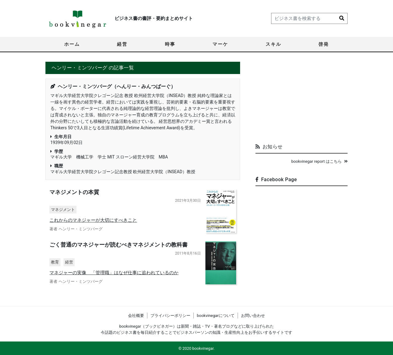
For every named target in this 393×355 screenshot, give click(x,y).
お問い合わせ (253, 315)
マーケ (220, 44)
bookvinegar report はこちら (319, 161)
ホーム (72, 44)
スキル (273, 44)
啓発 (323, 44)
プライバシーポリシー (170, 315)
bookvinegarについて (216, 315)
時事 (170, 44)
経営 (122, 44)
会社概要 (136, 315)
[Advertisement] (301, 100)
